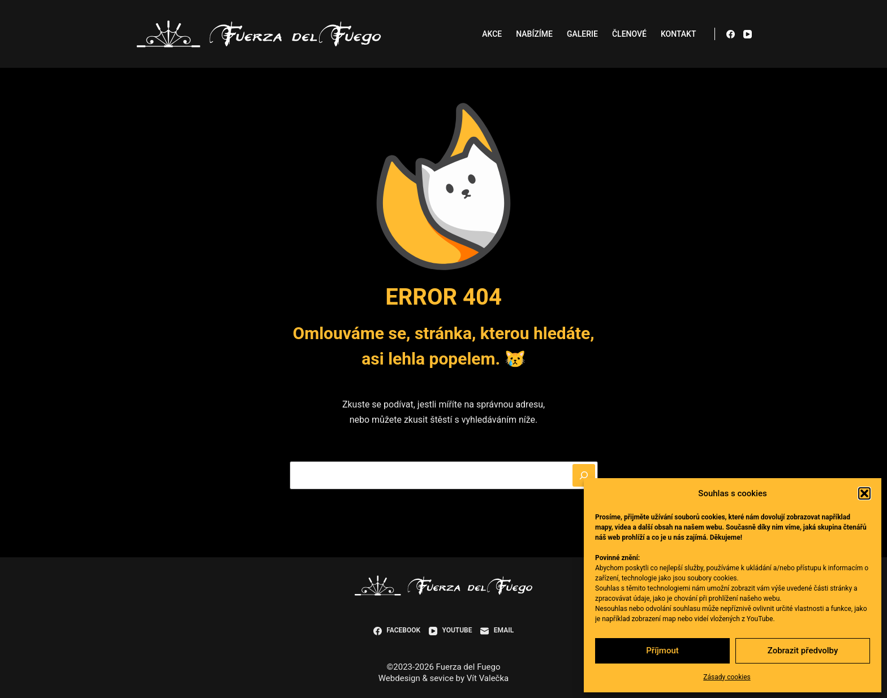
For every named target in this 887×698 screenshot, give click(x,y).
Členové (629, 33)
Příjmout (662, 650)
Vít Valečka (488, 678)
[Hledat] (583, 475)
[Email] (497, 630)
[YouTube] (747, 34)
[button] (864, 493)
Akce (492, 33)
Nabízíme (534, 33)
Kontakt (678, 33)
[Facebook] (730, 34)
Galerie (582, 33)
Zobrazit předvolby (803, 650)
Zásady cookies (726, 677)
